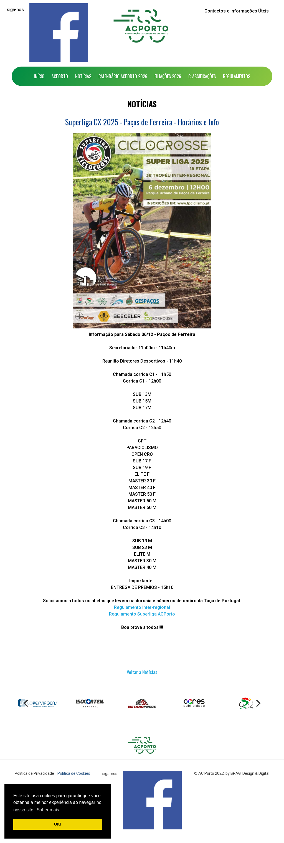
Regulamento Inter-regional (142, 607)
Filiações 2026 (167, 76)
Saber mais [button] (48, 809)
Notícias (83, 76)
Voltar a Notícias (142, 672)
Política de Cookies (73, 773)
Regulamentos (236, 76)
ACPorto (60, 76)
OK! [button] (57, 824)
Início (39, 76)
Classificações (202, 76)
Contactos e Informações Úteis (236, 11)
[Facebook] (58, 32)
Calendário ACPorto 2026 (122, 76)
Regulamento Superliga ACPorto (142, 614)
